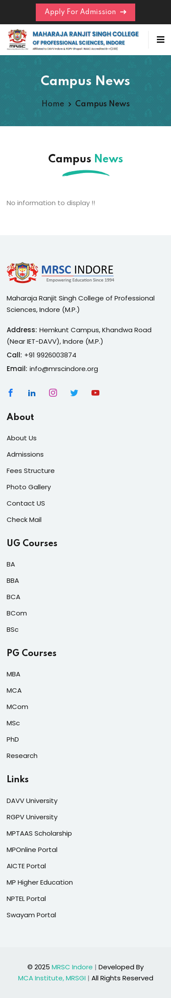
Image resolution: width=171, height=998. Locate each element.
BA (11, 564)
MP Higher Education (40, 882)
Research (22, 755)
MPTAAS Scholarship (39, 833)
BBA (13, 580)
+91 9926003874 (50, 355)
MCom (17, 706)
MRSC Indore (72, 967)
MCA (14, 690)
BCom (17, 613)
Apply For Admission (85, 12)
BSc (13, 629)
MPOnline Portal (32, 849)
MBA (13, 674)
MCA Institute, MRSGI (52, 978)
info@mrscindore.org (64, 368)
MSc (13, 723)
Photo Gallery (29, 486)
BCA (13, 596)
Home (53, 104)
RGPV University (32, 817)
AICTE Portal (26, 865)
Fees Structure (31, 470)
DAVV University (32, 800)
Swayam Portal (31, 914)
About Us (22, 438)
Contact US (26, 503)
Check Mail (24, 519)
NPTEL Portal (26, 898)
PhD (13, 739)
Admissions (25, 454)
